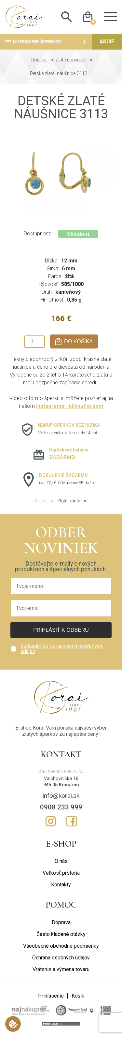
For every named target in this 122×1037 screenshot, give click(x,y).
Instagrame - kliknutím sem (69, 407)
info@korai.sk (61, 796)
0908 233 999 (61, 808)
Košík (78, 997)
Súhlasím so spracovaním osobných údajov (61, 649)
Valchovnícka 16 (61, 780)
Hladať (66, 17)
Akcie (107, 42)
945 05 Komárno (61, 786)
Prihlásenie (51, 997)
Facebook (71, 822)
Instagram (51, 822)
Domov (39, 61)
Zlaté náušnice (71, 61)
